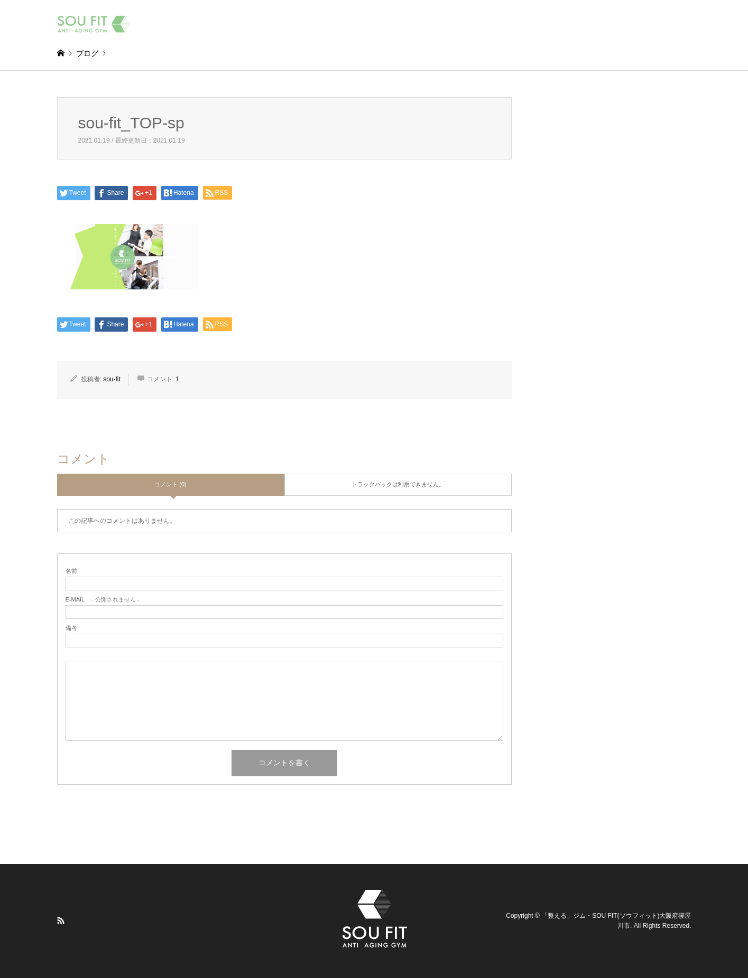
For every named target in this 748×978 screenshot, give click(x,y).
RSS (60, 920)
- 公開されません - (103, 600)
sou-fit (112, 379)
